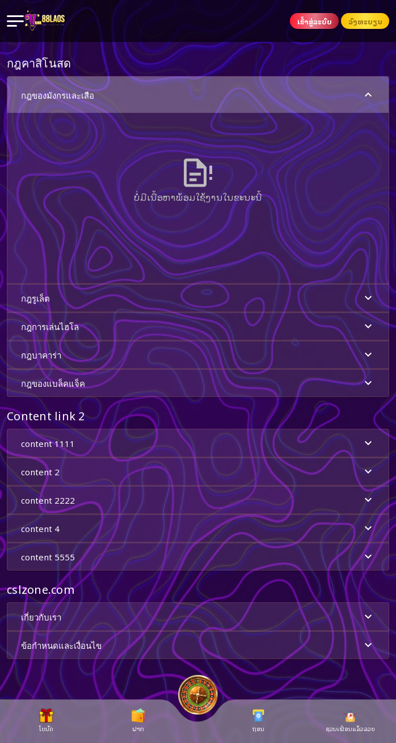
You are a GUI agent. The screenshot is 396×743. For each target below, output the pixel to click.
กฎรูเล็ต (198, 298)
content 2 (198, 472)
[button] (198, 180)
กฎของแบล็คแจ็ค (198, 383)
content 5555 (198, 557)
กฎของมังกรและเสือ (198, 95)
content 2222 (198, 500)
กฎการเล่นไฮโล (198, 326)
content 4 (198, 528)
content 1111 (198, 443)
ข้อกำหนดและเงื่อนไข (198, 645)
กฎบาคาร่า (198, 355)
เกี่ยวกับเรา (198, 617)
